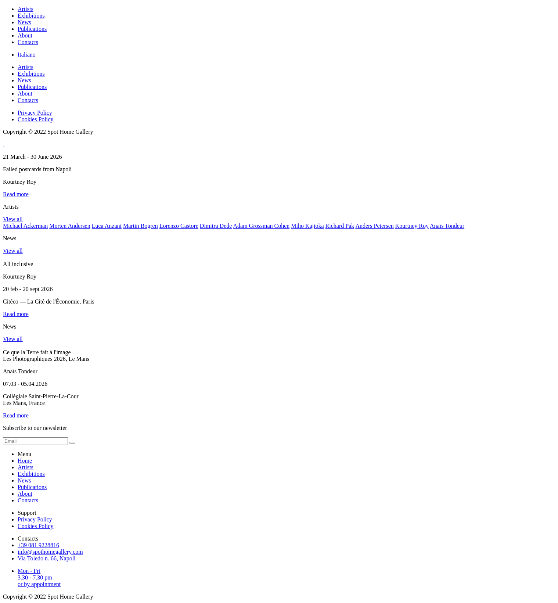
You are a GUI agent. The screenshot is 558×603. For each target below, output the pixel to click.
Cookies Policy (35, 119)
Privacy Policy (35, 113)
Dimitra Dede (216, 226)
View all (13, 219)
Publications (32, 29)
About (25, 35)
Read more (16, 194)
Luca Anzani (107, 226)
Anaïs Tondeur (447, 226)
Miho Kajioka (307, 226)
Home (25, 460)
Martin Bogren (140, 226)
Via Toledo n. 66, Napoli (47, 558)
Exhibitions (31, 15)
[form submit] (72, 443)
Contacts (28, 42)
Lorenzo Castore (178, 226)
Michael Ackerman (25, 226)
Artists (25, 9)
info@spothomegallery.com (50, 552)
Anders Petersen (374, 226)
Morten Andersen (69, 226)
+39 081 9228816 (38, 545)
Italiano (27, 54)
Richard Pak (339, 226)
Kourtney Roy (412, 226)
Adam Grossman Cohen (261, 226)
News (24, 22)
